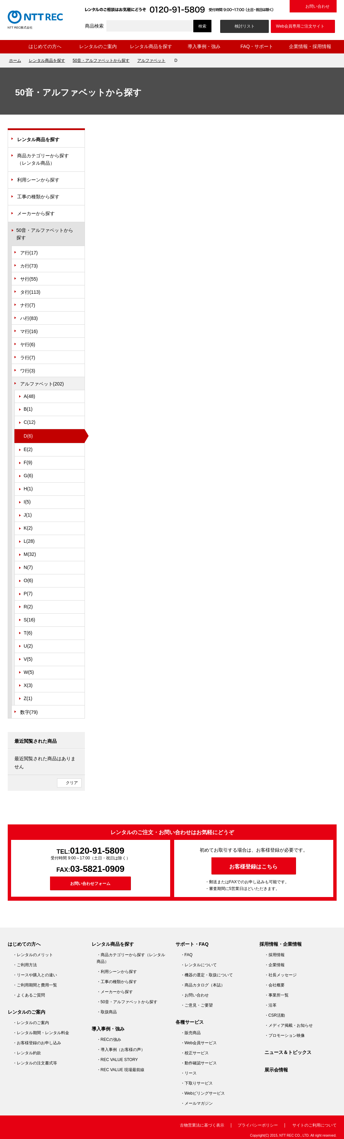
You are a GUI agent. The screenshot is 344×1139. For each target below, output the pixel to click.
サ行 (29, 279)
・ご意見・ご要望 (197, 1005)
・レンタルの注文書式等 (35, 1063)
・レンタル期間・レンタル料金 (41, 1032)
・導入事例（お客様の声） (121, 1049)
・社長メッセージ (280, 975)
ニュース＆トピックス (287, 1052)
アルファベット (151, 60)
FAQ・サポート (256, 46)
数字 (29, 712)
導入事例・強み (204, 46)
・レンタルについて (199, 965)
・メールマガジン (197, 1103)
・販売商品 (191, 1032)
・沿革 (270, 1005)
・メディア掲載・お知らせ (288, 1025)
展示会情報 (276, 1069)
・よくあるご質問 (29, 995)
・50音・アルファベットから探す (127, 1002)
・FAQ (187, 954)
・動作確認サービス (199, 1063)
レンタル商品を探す (151, 46)
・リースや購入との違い (35, 975)
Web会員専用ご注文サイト (300, 26)
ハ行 (29, 318)
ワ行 (27, 370)
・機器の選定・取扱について (207, 975)
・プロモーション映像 (284, 1035)
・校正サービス (195, 1053)
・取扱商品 (107, 1012)
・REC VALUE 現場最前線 (120, 1069)
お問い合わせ (317, 6)
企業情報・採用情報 (310, 46)
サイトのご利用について (314, 1125)
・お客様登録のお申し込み (37, 1043)
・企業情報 (274, 965)
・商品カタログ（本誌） (203, 985)
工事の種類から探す (38, 196)
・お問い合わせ (195, 995)
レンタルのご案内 (98, 46)
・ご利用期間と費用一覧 (35, 985)
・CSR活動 (274, 1015)
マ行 (29, 331)
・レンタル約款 (27, 1053)
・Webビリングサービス (203, 1093)
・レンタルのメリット (33, 954)
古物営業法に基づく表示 (202, 1125)
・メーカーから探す (115, 991)
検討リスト (245, 26)
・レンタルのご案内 (31, 1022)
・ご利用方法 (25, 965)
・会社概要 (274, 985)
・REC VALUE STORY (117, 1059)
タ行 (30, 292)
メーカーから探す (36, 213)
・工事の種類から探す (117, 981)
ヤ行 (27, 344)
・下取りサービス (197, 1083)
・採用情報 (274, 954)
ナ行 (27, 305)
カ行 (29, 266)
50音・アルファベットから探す (101, 60)
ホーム (13, 46)
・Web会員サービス (199, 1043)
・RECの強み (109, 1039)
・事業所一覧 (276, 995)
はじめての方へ (45, 46)
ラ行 (27, 357)
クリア (72, 782)
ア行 (29, 252)
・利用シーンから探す (117, 971)
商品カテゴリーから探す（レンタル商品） (43, 159)
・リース (189, 1073)
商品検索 (94, 26)
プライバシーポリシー (258, 1125)
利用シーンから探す (38, 179)
